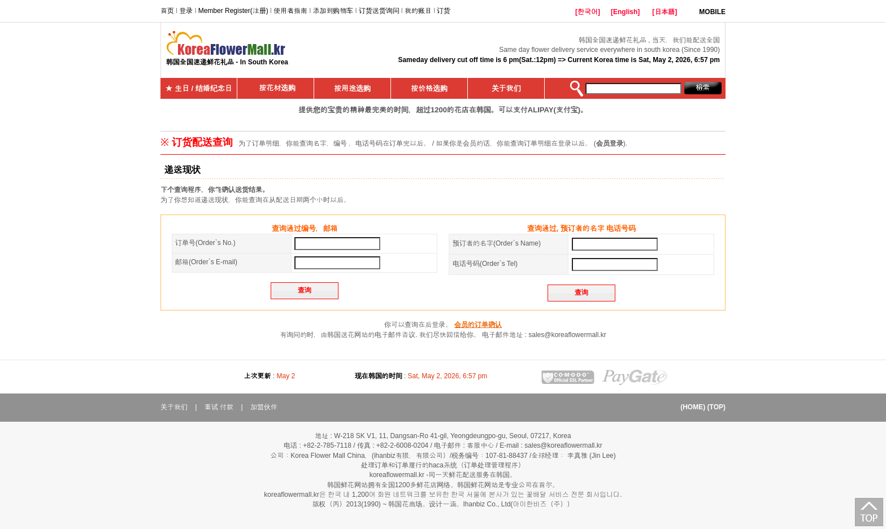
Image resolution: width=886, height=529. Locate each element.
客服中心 (480, 445)
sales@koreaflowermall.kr (567, 335)
